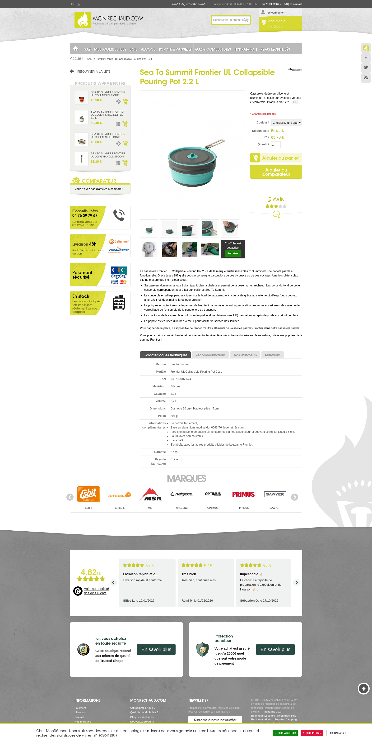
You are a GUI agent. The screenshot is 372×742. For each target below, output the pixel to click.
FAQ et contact (293, 4)
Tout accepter (285, 733)
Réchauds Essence (263, 715)
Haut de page (364, 688)
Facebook (366, 58)
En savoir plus (156, 649)
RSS (366, 78)
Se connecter (275, 12)
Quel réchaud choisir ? (144, 712)
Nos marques (82, 721)
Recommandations (210, 354)
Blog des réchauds (141, 717)
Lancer (246, 20)
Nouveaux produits (142, 721)
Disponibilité (260, 131)
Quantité (263, 144)
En (78, 4)
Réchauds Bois (286, 715)
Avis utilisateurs (245, 354)
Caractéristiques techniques (165, 354)
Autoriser (233, 253)
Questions (272, 354)
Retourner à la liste (93, 71)
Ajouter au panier (280, 157)
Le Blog (366, 48)
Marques (186, 477)
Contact (79, 717)
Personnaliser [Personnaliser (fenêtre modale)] (337, 733)
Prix (266, 137)
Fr (72, 4)
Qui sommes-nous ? (142, 707)
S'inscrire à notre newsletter (215, 719)
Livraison (80, 712)
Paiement (80, 707)
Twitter (366, 68)
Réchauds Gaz (272, 711)
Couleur (262, 122)
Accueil (76, 58)
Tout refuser (311, 733)
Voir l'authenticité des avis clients (96, 591)
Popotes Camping (285, 719)
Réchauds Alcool (261, 719)
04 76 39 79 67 (270, 4)
